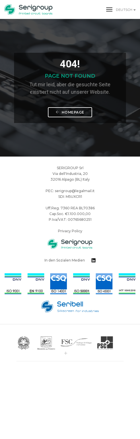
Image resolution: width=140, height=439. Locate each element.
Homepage (70, 112)
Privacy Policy (70, 231)
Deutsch (124, 10)
